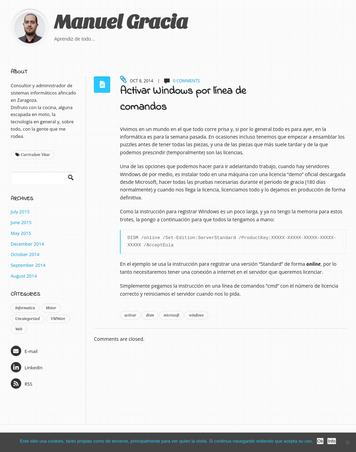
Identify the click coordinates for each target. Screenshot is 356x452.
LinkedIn (27, 367)
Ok (320, 441)
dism (150, 315)
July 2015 (20, 211)
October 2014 (25, 254)
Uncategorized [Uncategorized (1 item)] (27, 318)
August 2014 (24, 276)
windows (196, 315)
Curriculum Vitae (32, 154)
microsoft (171, 315)
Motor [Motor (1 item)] (51, 307)
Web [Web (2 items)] (18, 329)
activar (130, 315)
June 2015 (21, 222)
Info (331, 441)
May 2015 (21, 233)
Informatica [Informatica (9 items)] (25, 307)
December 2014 (27, 244)
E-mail (24, 351)
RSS (21, 383)
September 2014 (28, 265)
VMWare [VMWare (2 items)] (58, 318)
